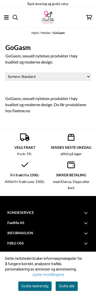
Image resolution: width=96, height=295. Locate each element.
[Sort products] (48, 77)
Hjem (35, 33)
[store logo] (48, 17)
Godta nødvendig (35, 286)
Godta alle (67, 286)
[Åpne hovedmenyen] (6, 17)
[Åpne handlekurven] (89, 17)
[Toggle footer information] (87, 213)
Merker (46, 33)
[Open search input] (15, 17)
